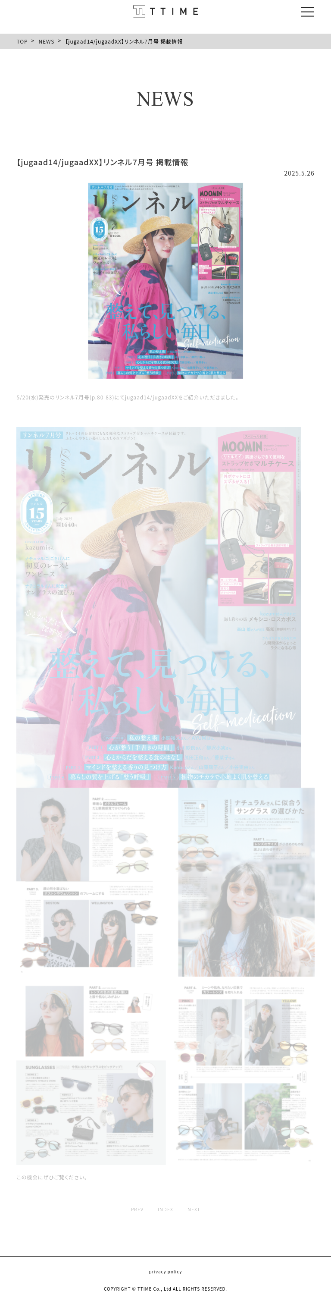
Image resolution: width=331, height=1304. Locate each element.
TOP (22, 41)
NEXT (193, 1210)
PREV (137, 1210)
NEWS (46, 41)
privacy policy (165, 1271)
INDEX (165, 1210)
